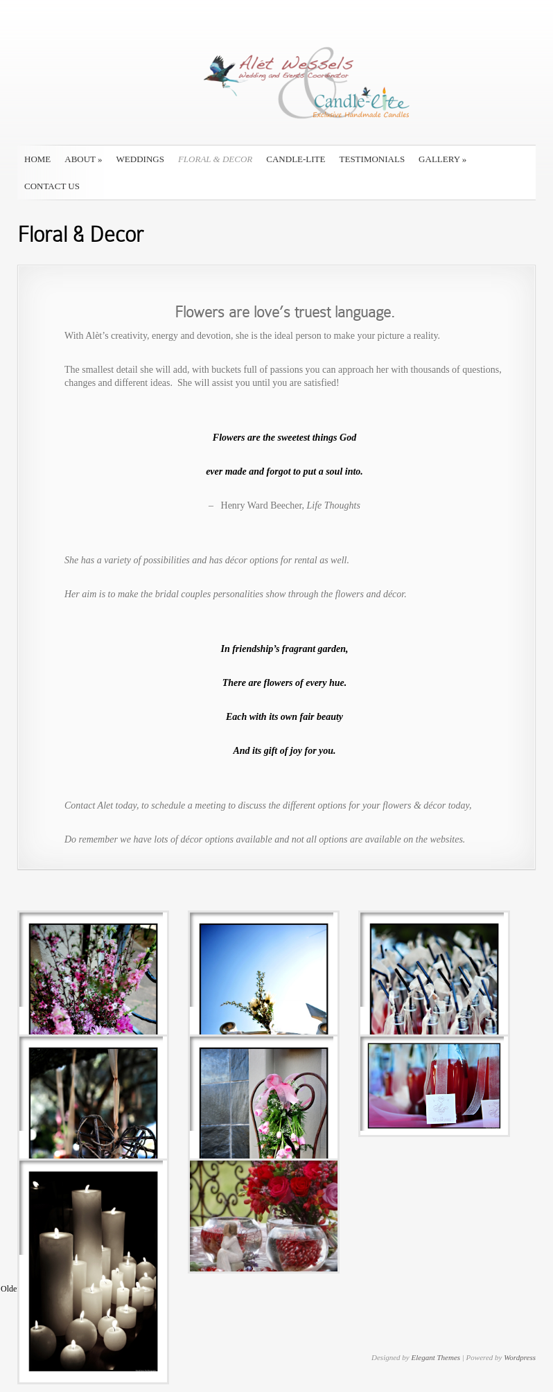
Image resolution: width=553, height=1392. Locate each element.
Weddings (140, 159)
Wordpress (520, 1357)
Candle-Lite (295, 159)
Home (37, 159)
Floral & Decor (215, 159)
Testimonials (372, 159)
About (83, 159)
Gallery (442, 159)
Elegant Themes (435, 1357)
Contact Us (52, 186)
